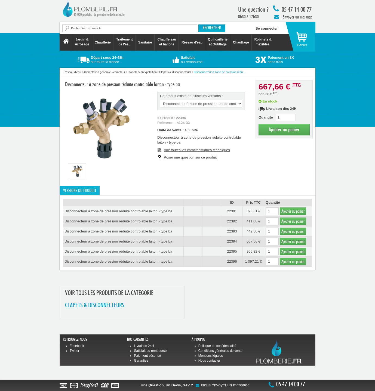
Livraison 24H (144, 346)
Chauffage (241, 42)
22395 (232, 251)
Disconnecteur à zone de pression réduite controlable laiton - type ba (118, 211)
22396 (232, 261)
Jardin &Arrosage (82, 42)
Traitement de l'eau (124, 42)
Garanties (141, 360)
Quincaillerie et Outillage (218, 42)
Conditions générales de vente (220, 351)
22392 (232, 221)
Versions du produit (79, 190)
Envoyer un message (293, 16)
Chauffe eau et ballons (166, 42)
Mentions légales (210, 356)
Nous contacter (209, 360)
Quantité (266, 117)
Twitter (74, 351)
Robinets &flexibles (263, 42)
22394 (232, 241)
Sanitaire (145, 42)
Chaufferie (103, 42)
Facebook (77, 346)
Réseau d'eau (192, 42)
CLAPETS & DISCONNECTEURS (94, 305)
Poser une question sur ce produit (190, 157)
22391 (232, 211)
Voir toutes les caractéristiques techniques (197, 150)
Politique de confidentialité (217, 346)
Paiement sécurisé (147, 356)
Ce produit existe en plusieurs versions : (191, 96)
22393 (232, 231)
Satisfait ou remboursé (150, 351)
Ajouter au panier (284, 129)
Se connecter (267, 28)
